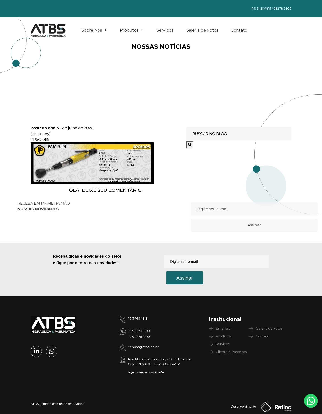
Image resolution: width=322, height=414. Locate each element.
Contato (239, 30)
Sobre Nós (94, 30)
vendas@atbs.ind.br (143, 347)
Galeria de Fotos (202, 30)
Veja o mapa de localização (146, 372)
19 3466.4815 (138, 318)
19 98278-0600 (139, 331)
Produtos (132, 30)
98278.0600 (282, 8)
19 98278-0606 (139, 337)
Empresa (223, 329)
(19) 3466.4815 (261, 8)
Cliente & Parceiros (231, 352)
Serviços (165, 30)
